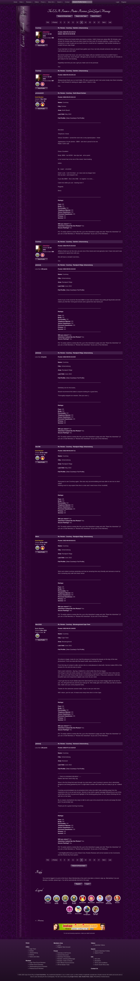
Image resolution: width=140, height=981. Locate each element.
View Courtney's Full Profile (75, 118)
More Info (51, 2)
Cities (21, 2)
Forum (43, 2)
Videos (37, 2)
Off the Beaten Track (63, 964)
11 (73, 22)
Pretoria (31, 955)
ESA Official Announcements (65, 962)
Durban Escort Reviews (36, 964)
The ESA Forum (57, 11)
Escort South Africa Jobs (102, 964)
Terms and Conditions (101, 962)
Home (15, 2)
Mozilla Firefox (85, 976)
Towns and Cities (34, 957)
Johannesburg (33, 953)
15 (90, 22)
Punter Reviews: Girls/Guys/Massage (90, 11)
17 (98, 22)
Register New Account (63, 947)
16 (94, 22)
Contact (67, 2)
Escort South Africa (41, 974)
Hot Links (97, 959)
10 (68, 22)
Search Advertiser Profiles (102, 951)
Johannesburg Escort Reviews (38, 966)
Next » (104, 22)
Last (110, 22)
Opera (91, 976)
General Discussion (63, 955)
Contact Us (94, 968)
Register (123, 2)
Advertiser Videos (99, 945)
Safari (80, 976)
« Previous (54, 22)
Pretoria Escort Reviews (36, 968)
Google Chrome (74, 976)
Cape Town (32, 949)
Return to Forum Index (64, 16)
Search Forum (96, 16)
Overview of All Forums (64, 953)
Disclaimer (98, 961)
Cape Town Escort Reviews (37, 962)
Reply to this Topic (81, 16)
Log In (87, 884)
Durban (31, 951)
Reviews (28, 2)
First (48, 22)
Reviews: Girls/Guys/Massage (66, 959)
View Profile (41, 45)
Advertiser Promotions (63, 957)
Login (117, 2)
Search (59, 2)
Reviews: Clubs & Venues (64, 961)
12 (77, 22)
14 (85, 22)
